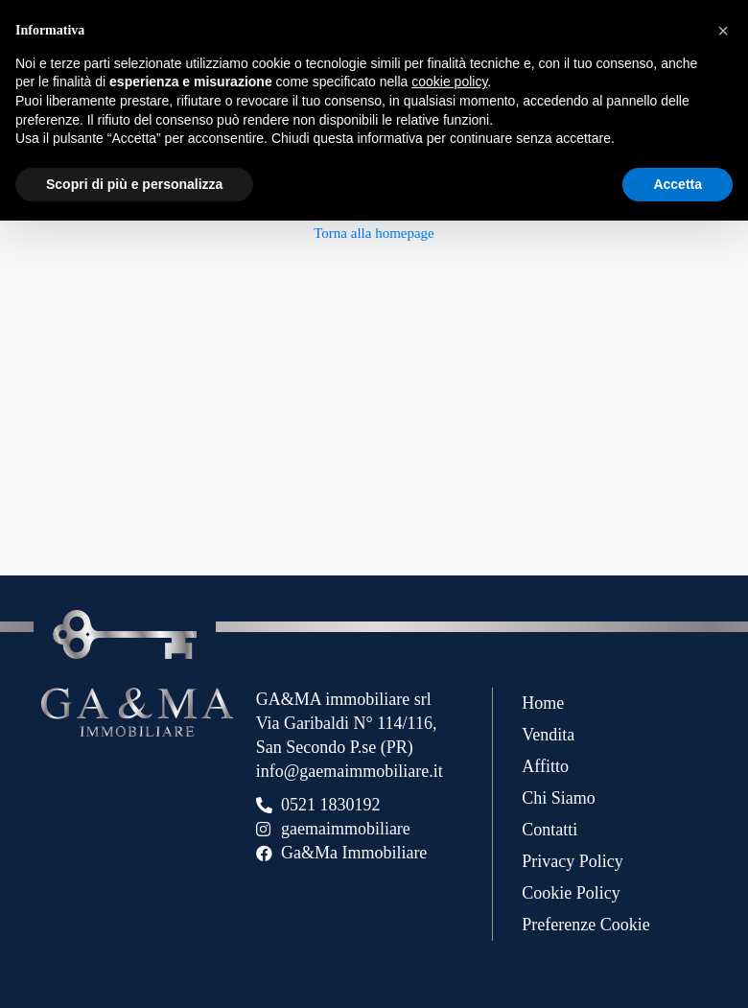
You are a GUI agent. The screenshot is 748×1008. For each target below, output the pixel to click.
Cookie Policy (571, 893)
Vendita (548, 734)
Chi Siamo (559, 798)
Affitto (545, 766)
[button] (723, 30)
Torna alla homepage (374, 233)
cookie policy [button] (449, 81)
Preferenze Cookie (585, 924)
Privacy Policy (572, 861)
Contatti (549, 829)
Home (543, 703)
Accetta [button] (677, 184)
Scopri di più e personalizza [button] (134, 184)
